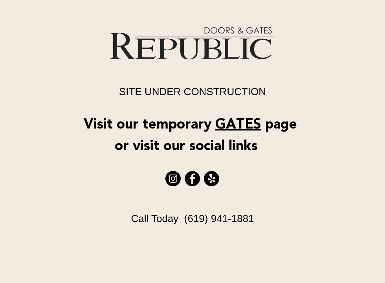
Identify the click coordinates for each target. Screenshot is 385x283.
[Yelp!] (211, 178)
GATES (238, 124)
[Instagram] (173, 178)
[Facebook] (192, 178)
